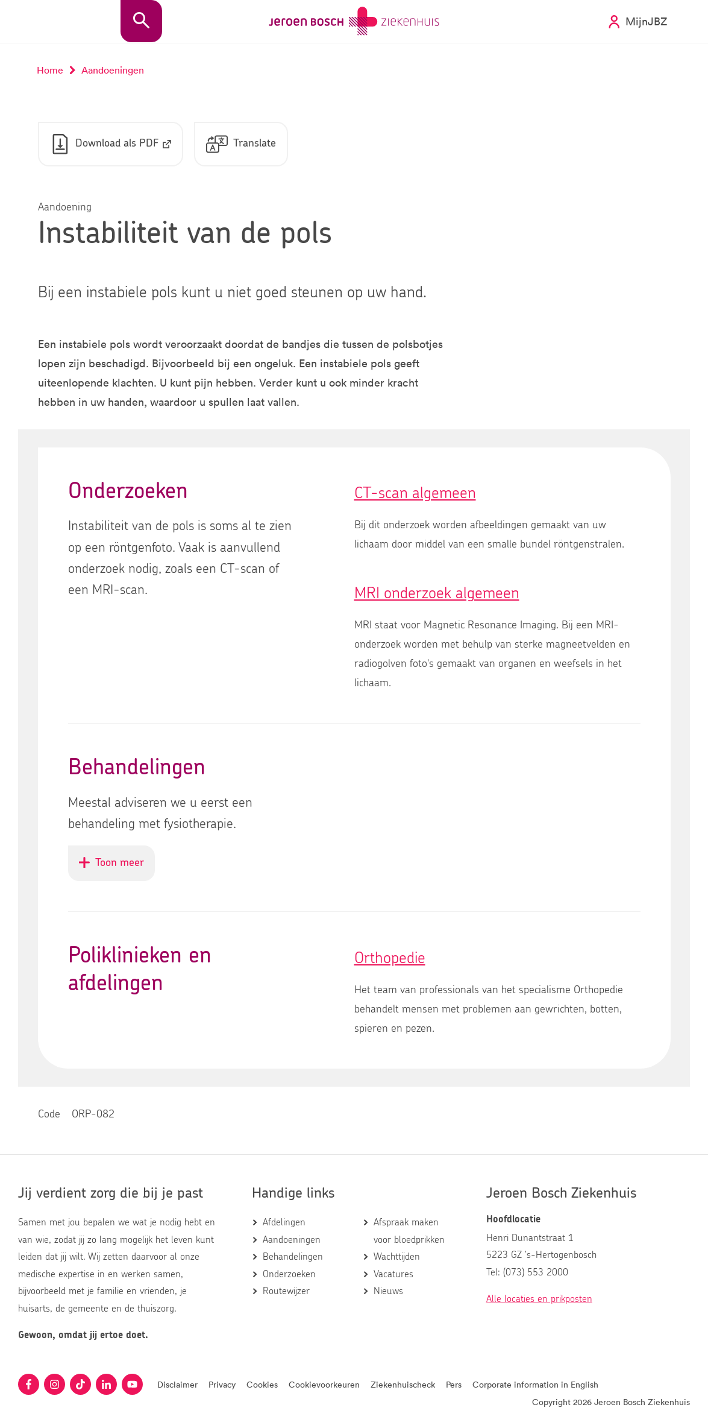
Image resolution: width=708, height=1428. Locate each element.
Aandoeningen (292, 1240)
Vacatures (393, 1274)
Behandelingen (293, 1257)
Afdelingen (284, 1222)
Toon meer (117, 868)
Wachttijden (397, 1257)
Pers (454, 1384)
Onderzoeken (289, 1274)
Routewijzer (286, 1291)
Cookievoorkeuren (324, 1384)
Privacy (222, 1384)
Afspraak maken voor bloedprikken (409, 1231)
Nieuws (388, 1291)
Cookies (262, 1384)
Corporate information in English (535, 1384)
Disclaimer (177, 1384)
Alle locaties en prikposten (539, 1299)
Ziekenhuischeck (403, 1384)
